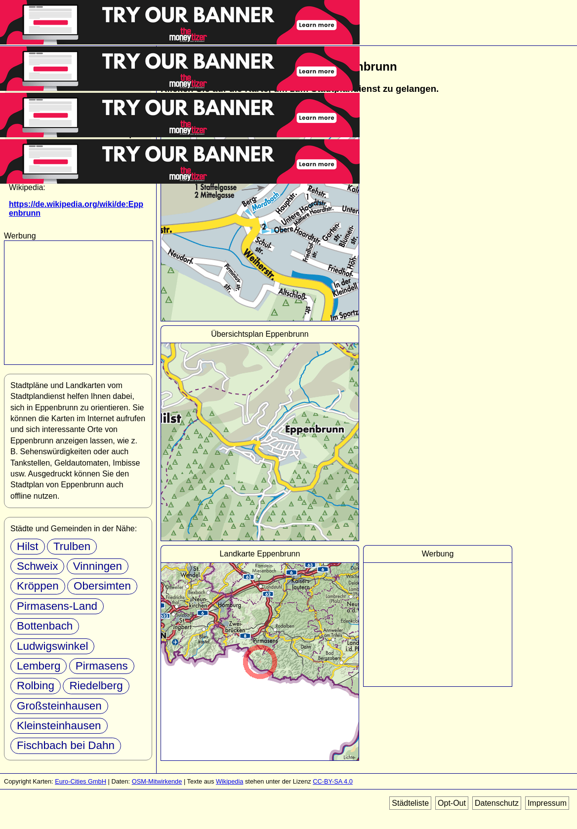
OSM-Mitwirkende (157, 781)
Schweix (37, 566)
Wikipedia (229, 781)
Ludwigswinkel (52, 646)
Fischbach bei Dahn (66, 745)
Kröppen (38, 586)
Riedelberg (96, 685)
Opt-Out (452, 803)
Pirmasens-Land (57, 606)
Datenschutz (497, 803)
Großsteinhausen (59, 706)
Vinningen (97, 566)
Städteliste (410, 803)
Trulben (71, 546)
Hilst (28, 546)
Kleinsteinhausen (59, 725)
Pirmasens (102, 666)
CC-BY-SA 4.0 (333, 781)
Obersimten (102, 586)
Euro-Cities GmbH (80, 781)
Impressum (547, 803)
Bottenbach (45, 626)
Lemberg (38, 666)
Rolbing (35, 685)
